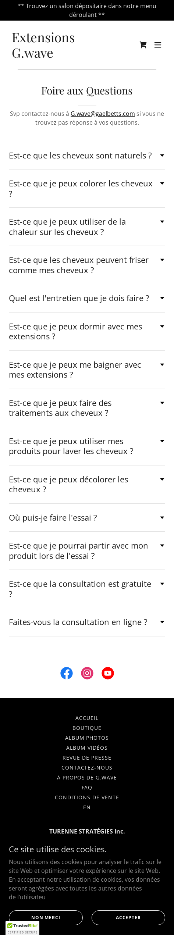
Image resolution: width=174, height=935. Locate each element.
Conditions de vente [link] (87, 797)
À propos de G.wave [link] (87, 777)
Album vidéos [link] (87, 747)
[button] (157, 45)
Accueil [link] (87, 717)
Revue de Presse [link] (87, 757)
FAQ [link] (87, 787)
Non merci (45, 917)
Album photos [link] (87, 737)
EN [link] (87, 807)
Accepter (128, 917)
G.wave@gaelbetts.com (103, 114)
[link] (64, 55)
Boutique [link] (87, 727)
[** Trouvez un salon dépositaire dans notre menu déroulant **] (87, 10)
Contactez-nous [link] (87, 767)
